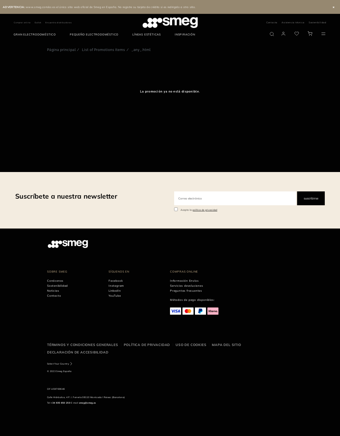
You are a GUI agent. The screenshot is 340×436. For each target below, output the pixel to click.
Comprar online (22, 22)
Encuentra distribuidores (58, 22)
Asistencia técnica (293, 22)
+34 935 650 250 (60, 402)
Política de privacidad (147, 345)
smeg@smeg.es (87, 402)
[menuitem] (36, 34)
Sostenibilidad (317, 22)
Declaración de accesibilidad (77, 352)
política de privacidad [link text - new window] (204, 209)
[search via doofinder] (271, 34)
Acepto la (199, 209)
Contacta (271, 22)
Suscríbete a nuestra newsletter (66, 196)
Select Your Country (58, 363)
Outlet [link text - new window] (38, 22)
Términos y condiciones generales (82, 345)
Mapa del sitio (226, 345)
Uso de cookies (191, 345)
